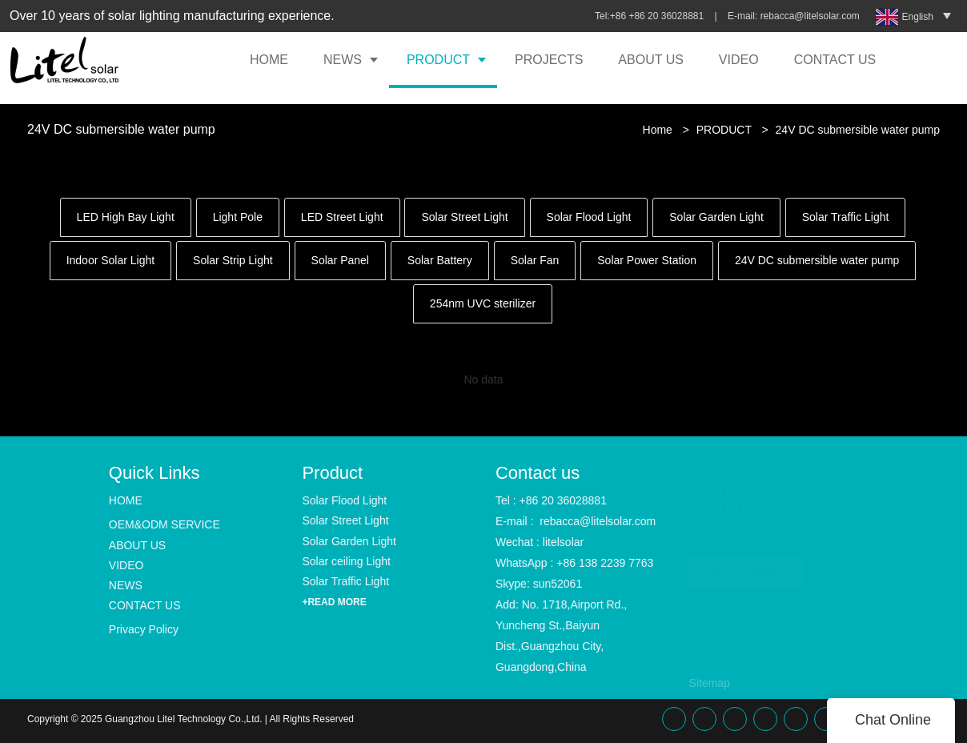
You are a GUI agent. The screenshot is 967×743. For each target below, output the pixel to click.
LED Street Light (342, 217)
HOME (269, 59)
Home (657, 129)
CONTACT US (835, 59)
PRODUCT (438, 59)
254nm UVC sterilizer (483, 303)
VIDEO (739, 59)
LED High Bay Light (126, 217)
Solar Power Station (646, 260)
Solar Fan (535, 260)
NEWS (342, 59)
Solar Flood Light (589, 217)
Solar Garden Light (716, 217)
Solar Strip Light (233, 260)
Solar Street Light (464, 217)
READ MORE (747, 556)
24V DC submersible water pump (858, 129)
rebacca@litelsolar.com (811, 16)
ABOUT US (651, 59)
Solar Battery (439, 260)
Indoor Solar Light (110, 260)
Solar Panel (340, 260)
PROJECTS (549, 59)
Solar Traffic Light (845, 217)
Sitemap (709, 683)
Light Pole (238, 217)
